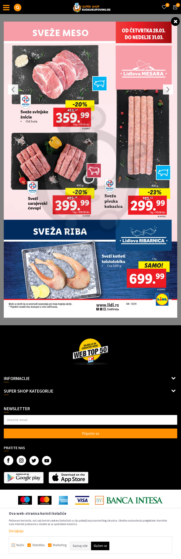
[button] (17, 7)
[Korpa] (174, 12)
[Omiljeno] (164, 4)
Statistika (38, 545)
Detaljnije (16, 531)
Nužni (20, 545)
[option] (90, 170)
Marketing (60, 545)
